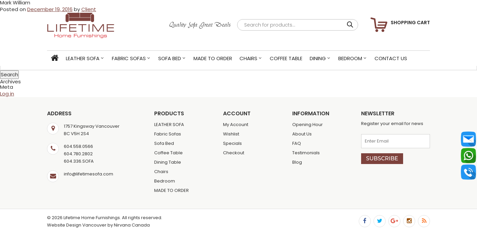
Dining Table (167, 162)
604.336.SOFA (79, 161)
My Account (235, 124)
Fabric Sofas (129, 58)
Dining (318, 58)
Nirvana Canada (132, 225)
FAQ (296, 143)
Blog (297, 162)
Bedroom (350, 58)
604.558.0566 (78, 146)
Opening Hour (307, 124)
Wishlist (231, 134)
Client (88, 9)
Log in (7, 93)
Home (54, 58)
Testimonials (306, 153)
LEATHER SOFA (82, 58)
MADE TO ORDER (212, 58)
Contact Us (391, 58)
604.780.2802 (78, 154)
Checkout (233, 153)
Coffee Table (286, 58)
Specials (232, 143)
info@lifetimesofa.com (88, 174)
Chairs (248, 58)
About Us (302, 134)
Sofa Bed (169, 58)
